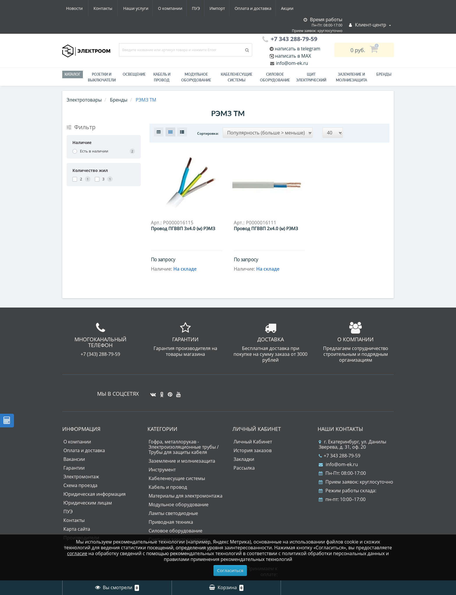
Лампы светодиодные (173, 513)
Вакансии (74, 459)
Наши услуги (78, 8)
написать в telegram (297, 48)
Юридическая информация (94, 494)
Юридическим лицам (87, 503)
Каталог (73, 74)
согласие (77, 553)
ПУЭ (141, 8)
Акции (236, 8)
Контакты (290, 8)
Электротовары (84, 100)
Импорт (164, 8)
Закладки (244, 459)
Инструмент (162, 469)
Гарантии (74, 468)
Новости (261, 8)
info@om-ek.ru (291, 63)
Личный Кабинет (253, 441)
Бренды (383, 74)
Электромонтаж (81, 476)
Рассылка (244, 468)
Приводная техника (171, 522)
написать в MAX (293, 56)
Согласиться (230, 570)
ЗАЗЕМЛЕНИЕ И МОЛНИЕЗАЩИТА (351, 77)
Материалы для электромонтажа (185, 496)
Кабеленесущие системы (236, 77)
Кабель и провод (161, 77)
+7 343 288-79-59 (339, 455)
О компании (114, 8)
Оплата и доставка (200, 8)
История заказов (253, 450)
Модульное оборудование (196, 77)
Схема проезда (80, 485)
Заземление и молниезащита (182, 461)
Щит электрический (311, 77)
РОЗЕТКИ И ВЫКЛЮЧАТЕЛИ (102, 77)
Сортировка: (208, 133)
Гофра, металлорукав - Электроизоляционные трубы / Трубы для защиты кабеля (184, 446)
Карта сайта (76, 529)
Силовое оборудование (275, 77)
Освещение (134, 74)
